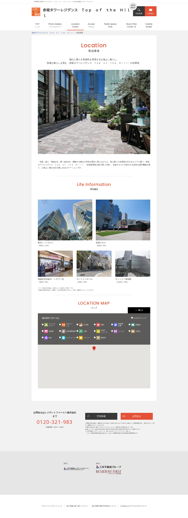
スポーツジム (69, 325)
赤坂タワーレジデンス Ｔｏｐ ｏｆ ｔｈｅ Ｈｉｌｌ (53, 33)
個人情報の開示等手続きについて (104, 506)
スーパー (86, 338)
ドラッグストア (52, 325)
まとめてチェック (139, 318)
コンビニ (121, 331)
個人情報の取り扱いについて (77, 506)
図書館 (138, 325)
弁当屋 (85, 325)
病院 (102, 325)
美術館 (51, 331)
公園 (85, 331)
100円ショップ (104, 331)
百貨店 (138, 331)
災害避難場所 (71, 331)
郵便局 (103, 338)
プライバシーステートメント (51, 506)
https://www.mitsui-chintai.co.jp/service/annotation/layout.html (112, 429)
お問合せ (150, 11)
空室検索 (138, 11)
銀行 (50, 338)
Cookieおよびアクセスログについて (134, 506)
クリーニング (71, 338)
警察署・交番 (121, 325)
